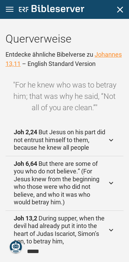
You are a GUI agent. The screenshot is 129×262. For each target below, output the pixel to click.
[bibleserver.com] (51, 9)
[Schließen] (120, 9)
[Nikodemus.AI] (16, 247)
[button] (9, 9)
